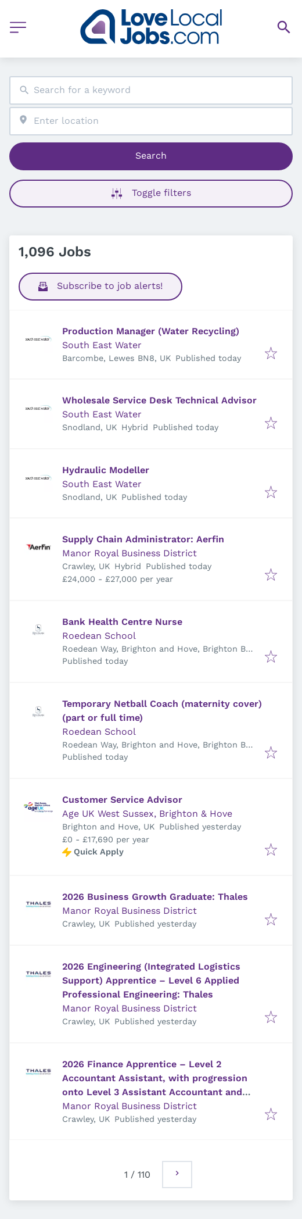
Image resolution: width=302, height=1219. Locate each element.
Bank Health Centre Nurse (122, 621)
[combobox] (151, 90)
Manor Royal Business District (129, 553)
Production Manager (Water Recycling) (150, 331)
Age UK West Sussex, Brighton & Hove (147, 813)
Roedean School (99, 635)
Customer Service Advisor (122, 799)
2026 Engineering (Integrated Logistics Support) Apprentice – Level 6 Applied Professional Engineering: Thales (151, 980)
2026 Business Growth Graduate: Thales (155, 896)
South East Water (102, 345)
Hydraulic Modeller (105, 470)
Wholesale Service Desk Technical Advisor (159, 400)
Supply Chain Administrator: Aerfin (143, 539)
